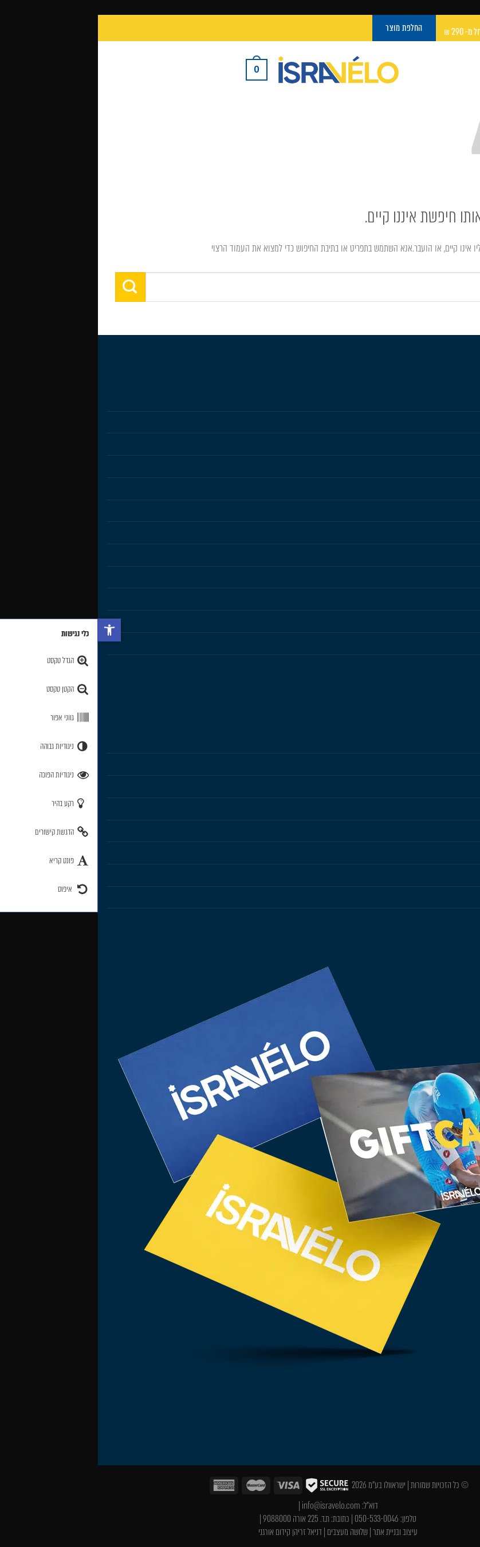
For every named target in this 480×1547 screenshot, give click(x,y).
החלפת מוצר (452, 620)
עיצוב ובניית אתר (297, 1531)
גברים (463, 421)
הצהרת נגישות (449, 918)
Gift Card (456, 576)
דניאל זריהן (209, 1531)
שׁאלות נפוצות (450, 852)
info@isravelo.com (233, 1505)
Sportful (457, 510)
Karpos (459, 554)
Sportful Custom (443, 665)
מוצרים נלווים (451, 465)
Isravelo (458, 742)
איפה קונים (454, 830)
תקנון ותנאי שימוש (443, 874)
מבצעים (459, 598)
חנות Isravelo (449, 399)
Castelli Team (449, 643)
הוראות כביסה (450, 808)
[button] (11, 630)
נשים (464, 443)
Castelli (459, 488)
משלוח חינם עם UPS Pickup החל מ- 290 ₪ (408, 31)
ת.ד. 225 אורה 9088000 (198, 1518)
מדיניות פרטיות (449, 897)
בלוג (465, 786)
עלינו (464, 763)
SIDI (464, 532)
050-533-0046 (279, 1518)
